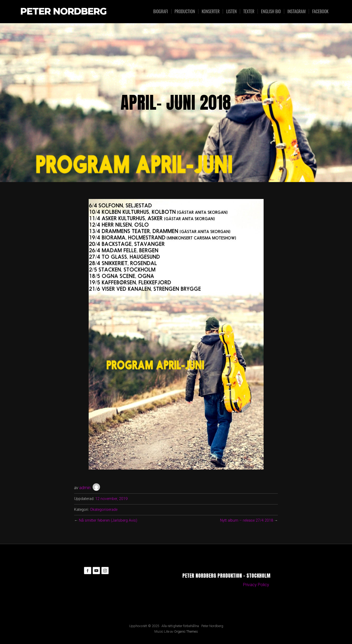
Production (185, 11)
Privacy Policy (256, 584)
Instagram (296, 11)
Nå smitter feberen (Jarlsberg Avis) (108, 520)
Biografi (160, 11)
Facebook (320, 11)
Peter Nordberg (63, 11)
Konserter (211, 11)
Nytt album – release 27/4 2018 (246, 520)
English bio (271, 11)
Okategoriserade (103, 509)
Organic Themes (186, 631)
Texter (248, 11)
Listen (231, 11)
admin (85, 487)
